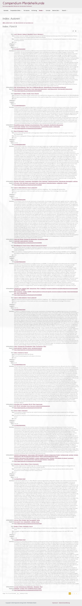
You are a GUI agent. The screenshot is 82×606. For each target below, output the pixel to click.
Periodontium (39, 346)
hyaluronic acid (38, 459)
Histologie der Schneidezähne (25, 346)
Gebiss (15, 346)
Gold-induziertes (23, 455)
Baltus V (27, 464)
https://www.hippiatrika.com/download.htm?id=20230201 (28, 350)
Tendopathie (46, 125)
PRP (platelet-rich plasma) (61, 458)
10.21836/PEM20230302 (19, 199)
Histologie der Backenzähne (30, 239)
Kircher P (44, 245)
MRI (15, 291)
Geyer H (16, 187)
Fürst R (25, 245)
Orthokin (76, 455)
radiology (33, 522)
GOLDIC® (16, 455)
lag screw (32, 406)
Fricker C (24, 93)
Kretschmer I (17, 464)
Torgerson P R (38, 245)
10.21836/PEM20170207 (19, 479)
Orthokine (52, 458)
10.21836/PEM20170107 (19, 540)
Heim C (16, 352)
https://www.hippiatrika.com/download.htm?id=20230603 (28, 185)
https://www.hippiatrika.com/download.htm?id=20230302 (28, 242)
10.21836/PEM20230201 (19, 309)
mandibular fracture (33, 588)
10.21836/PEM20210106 (19, 364)
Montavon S (40, 34)
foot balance (26, 183)
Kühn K (22, 464)
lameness (44, 459)
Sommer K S (21, 352)
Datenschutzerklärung (64, 603)
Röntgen (24, 520)
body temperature (18, 89)
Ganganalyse (28, 181)
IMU (21, 183)
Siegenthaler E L (18, 93)
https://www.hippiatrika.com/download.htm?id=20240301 (28, 90)
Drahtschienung (23, 587)
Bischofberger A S (18, 245)
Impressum (55, 603)
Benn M (16, 131)
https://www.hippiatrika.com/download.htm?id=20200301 (28, 461)
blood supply (17, 126)
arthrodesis (23, 406)
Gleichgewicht (35, 181)
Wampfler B (30, 34)
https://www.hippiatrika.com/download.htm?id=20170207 (28, 523)
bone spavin (17, 522)
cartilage (25, 291)
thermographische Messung (59, 87)
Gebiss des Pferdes (18, 239)
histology (23, 126)
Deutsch (64, 10)
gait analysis (32, 183)
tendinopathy (56, 126)
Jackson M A (34, 187)
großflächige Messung (37, 87)
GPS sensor (17, 183)
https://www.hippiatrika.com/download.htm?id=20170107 (28, 590)
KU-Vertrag (34, 10)
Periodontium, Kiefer (43, 239)
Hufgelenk (24, 288)
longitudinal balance (51, 183)
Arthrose (16, 520)
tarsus (37, 522)
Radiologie (44, 181)
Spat (28, 520)
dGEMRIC (23, 290)
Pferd (28, 87)
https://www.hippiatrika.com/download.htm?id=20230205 (28, 295)
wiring (39, 588)
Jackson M (33, 297)
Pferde (41, 456)
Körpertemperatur (21, 87)
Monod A (20, 34)
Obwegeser (36, 587)
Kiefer (34, 346)
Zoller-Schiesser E (23, 187)
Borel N (37, 93)
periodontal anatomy (37, 348)
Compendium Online (16, 10)
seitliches (75, 181)
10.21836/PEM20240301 (19, 49)
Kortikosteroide (64, 455)
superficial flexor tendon (47, 126)
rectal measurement (52, 89)
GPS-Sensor (22, 181)
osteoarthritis (23, 293)
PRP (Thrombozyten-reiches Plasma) (30, 456)
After (15, 87)
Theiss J (21, 526)
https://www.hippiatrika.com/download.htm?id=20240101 (28, 128)
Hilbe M (33, 245)
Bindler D (16, 526)
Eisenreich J (25, 410)
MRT (28, 288)
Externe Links (56, 10)
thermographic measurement (65, 89)
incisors (29, 348)
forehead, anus (27, 89)
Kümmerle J (36, 464)
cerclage (22, 588)
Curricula (48, 10)
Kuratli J (29, 93)
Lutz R (15, 34)
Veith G (20, 410)
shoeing (65, 183)
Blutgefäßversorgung (19, 125)
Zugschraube (39, 404)
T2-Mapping (43, 288)
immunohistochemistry (34, 126)
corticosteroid (27, 459)
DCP (21, 404)
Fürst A (35, 34)
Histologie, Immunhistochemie (32, 125)
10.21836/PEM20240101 (19, 105)
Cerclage (16, 587)
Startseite (6, 10)
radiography (60, 183)
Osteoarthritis (33, 288)
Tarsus (38, 520)
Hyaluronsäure (31, 455)
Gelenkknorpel (17, 288)
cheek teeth (17, 241)
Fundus (41, 10)
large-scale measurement (41, 89)
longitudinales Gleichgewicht (66, 181)
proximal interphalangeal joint (42, 406)
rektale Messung (48, 87)
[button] (21, 10)
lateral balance (42, 183)
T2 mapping (19, 291)
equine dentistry (24, 241)
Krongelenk (25, 404)
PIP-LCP (30, 404)
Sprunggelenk (32, 520)
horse (32, 89)
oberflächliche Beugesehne (56, 125)
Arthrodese (17, 404)
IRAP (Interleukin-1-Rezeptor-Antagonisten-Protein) (47, 455)
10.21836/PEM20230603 (19, 144)
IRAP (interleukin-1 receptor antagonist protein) (37, 458)
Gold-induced (22, 458)
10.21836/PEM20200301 (19, 425)
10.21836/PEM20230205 (19, 262)
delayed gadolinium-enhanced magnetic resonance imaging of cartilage (49, 291)
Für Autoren (26, 10)
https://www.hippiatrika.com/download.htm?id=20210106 (28, 407)
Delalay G (24, 34)
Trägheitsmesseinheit (53, 181)
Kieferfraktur (30, 587)
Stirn (31, 87)
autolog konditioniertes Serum (50, 456)
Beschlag (16, 181)
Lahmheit (71, 455)
